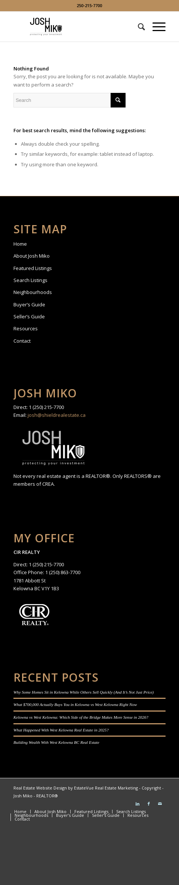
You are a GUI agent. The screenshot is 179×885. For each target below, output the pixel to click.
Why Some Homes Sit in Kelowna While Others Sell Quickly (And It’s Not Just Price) (83, 692)
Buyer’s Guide (29, 304)
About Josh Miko (31, 255)
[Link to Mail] (160, 803)
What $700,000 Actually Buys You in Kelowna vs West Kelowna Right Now (75, 704)
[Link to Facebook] (148, 803)
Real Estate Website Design (40, 788)
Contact (22, 340)
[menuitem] (137, 27)
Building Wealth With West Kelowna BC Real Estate (56, 742)
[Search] (137, 27)
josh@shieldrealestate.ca (57, 415)
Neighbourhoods (32, 292)
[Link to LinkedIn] (137, 803)
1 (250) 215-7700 (46, 407)
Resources (25, 328)
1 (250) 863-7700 (62, 572)
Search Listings (30, 280)
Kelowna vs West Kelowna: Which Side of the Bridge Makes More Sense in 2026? (80, 717)
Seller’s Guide (29, 316)
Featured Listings (32, 268)
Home (20, 243)
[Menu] (155, 27)
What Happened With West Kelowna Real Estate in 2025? (61, 730)
